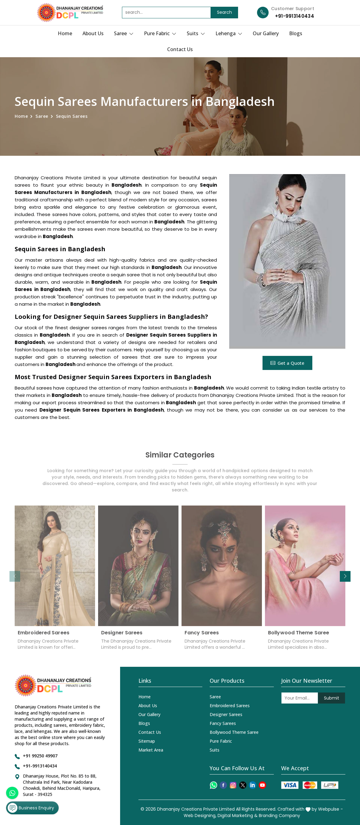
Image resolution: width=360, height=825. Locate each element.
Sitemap (146, 741)
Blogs (295, 33)
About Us (93, 33)
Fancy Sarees (202, 636)
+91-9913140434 (294, 16)
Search (224, 12)
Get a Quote (287, 363)
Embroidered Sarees (43, 636)
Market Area (150, 750)
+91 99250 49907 (40, 756)
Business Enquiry (31, 808)
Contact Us (180, 49)
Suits (196, 33)
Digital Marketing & (238, 815)
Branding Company (279, 815)
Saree (124, 33)
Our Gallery (266, 33)
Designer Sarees (122, 636)
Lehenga (228, 33)
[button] (345, 576)
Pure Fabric (160, 33)
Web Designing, (200, 815)
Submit (331, 698)
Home (65, 33)
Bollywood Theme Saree (298, 636)
